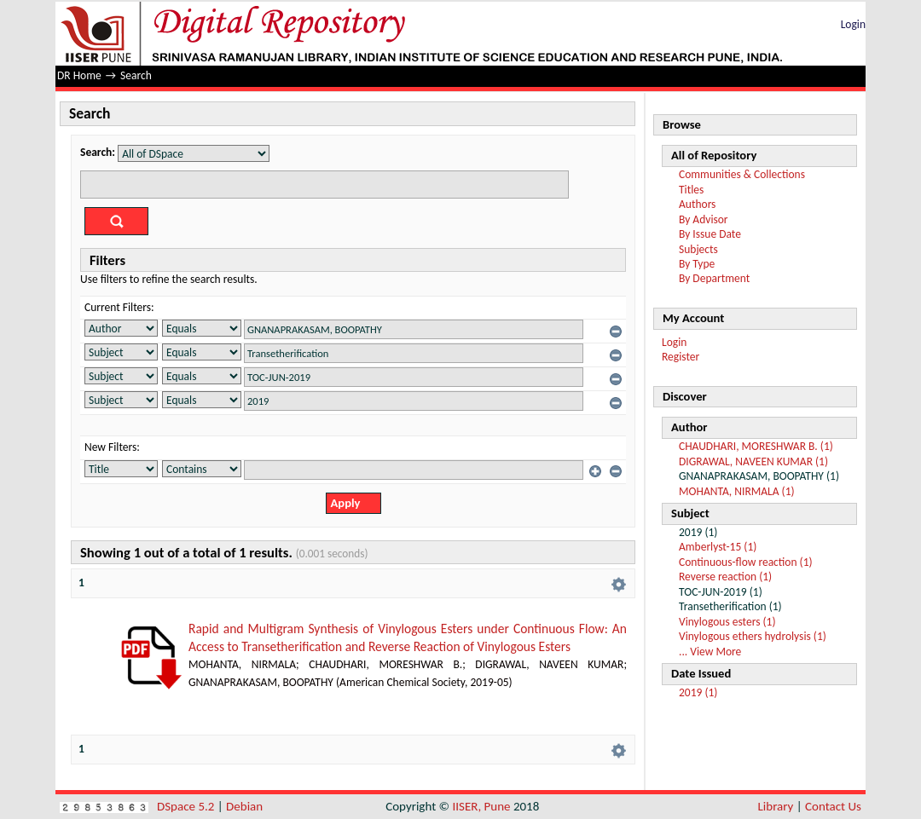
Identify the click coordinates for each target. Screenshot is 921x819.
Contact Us (833, 806)
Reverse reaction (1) (725, 576)
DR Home (79, 75)
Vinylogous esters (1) (727, 621)
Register (680, 356)
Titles (691, 189)
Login (853, 24)
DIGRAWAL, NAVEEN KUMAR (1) (753, 461)
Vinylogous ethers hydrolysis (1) (752, 636)
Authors (697, 204)
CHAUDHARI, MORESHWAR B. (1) (756, 446)
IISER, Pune (481, 806)
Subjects (698, 249)
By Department (714, 278)
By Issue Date (710, 234)
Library (776, 806)
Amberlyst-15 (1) (717, 546)
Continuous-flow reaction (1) (746, 562)
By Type (697, 264)
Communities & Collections (742, 174)
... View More (710, 651)
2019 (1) (698, 692)
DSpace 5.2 (187, 806)
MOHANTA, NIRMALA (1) (737, 491)
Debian (244, 806)
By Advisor (703, 219)
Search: (97, 152)
